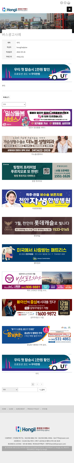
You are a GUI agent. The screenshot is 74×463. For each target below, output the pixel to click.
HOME (4, 409)
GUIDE (11, 409)
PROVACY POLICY (33, 409)
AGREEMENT (20, 409)
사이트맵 (44, 409)
